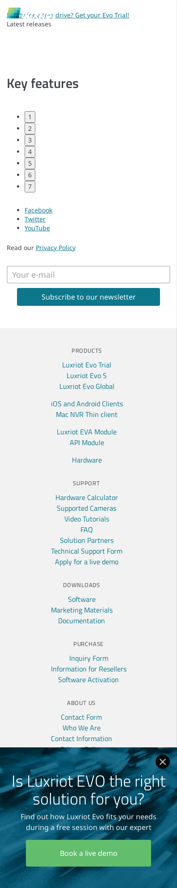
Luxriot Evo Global (86, 386)
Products (87, 350)
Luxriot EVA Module (87, 431)
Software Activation (88, 679)
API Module (87, 442)
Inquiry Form (88, 658)
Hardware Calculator (86, 497)
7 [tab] (30, 186)
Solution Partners (87, 540)
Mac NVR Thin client (87, 414)
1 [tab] (30, 117)
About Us (81, 702)
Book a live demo (89, 853)
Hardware (87, 459)
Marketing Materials (82, 610)
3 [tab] (30, 140)
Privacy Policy (56, 247)
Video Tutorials (86, 518)
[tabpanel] (88, 104)
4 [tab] (30, 151)
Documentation (81, 620)
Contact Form (81, 717)
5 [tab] (30, 163)
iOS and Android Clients (87, 403)
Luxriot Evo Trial (86, 364)
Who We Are (82, 727)
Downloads (81, 584)
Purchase (88, 643)
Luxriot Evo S (87, 375)
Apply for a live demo (86, 561)
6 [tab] (30, 175)
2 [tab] (30, 128)
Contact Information (81, 738)
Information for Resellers (88, 668)
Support (86, 483)
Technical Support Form (86, 551)
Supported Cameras (86, 508)
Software (82, 599)
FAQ (86, 529)
